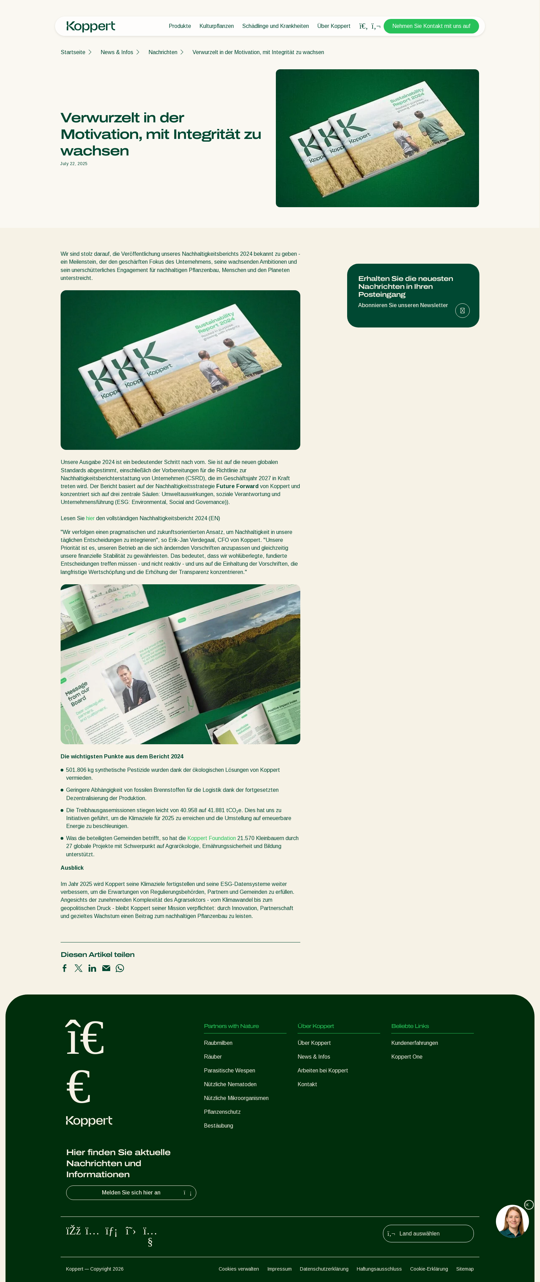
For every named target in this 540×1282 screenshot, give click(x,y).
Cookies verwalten (239, 1269)
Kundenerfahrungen (414, 1043)
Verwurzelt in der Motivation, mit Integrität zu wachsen (258, 52)
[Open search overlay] (363, 26)
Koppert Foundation (212, 838)
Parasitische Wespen (229, 1070)
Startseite (73, 52)
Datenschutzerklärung (324, 1269)
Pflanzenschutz (222, 1112)
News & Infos (117, 52)
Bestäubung (218, 1126)
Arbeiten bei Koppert (323, 1070)
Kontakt (307, 1084)
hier (91, 518)
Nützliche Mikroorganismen (236, 1098)
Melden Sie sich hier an (147, 1192)
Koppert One (407, 1057)
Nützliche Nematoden (230, 1084)
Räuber (213, 1057)
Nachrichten (162, 52)
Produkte (180, 26)
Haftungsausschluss (379, 1269)
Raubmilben (218, 1043)
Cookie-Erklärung (429, 1269)
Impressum (279, 1269)
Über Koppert (334, 26)
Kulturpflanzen (216, 26)
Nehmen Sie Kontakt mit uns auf (431, 26)
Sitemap (465, 1269)
